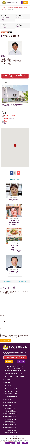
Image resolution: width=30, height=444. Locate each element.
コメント (3, 296)
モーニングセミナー (7, 27)
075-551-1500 (11, 118)
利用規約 (11, 441)
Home (4, 7)
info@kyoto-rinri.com (6, 123)
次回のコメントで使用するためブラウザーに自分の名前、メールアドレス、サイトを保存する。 (14, 336)
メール (2, 322)
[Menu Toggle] (22, 2)
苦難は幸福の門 (13, 200)
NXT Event (22, 281)
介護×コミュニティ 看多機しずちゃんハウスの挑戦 (15, 222)
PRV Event (8, 281)
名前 (2, 315)
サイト (2, 328)
